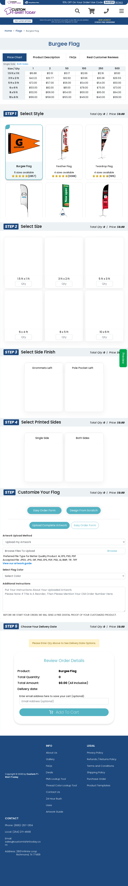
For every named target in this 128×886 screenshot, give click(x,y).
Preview (123, 358)
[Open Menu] (120, 11)
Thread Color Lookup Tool (61, 785)
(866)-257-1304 (23, 825)
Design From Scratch (84, 510)
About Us (51, 752)
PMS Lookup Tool (56, 779)
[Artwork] (64, 542)
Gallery (50, 759)
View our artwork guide (17, 563)
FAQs (49, 766)
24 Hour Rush (54, 798)
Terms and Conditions (100, 766)
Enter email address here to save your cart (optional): (51, 696)
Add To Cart (64, 712)
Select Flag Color (13, 569)
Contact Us (53, 792)
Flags (19, 30)
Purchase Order (96, 779)
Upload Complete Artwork (49, 525)
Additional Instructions (16, 583)
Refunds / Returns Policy (101, 759)
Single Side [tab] (9, 64)
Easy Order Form (44, 510)
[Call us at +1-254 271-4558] (106, 12)
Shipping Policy (96, 772)
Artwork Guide (54, 811)
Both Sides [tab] (22, 64)
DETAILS (119, 2)
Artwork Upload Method (17, 535)
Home (8, 30)
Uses (49, 805)
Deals (49, 772)
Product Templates (98, 785)
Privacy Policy (95, 752)
